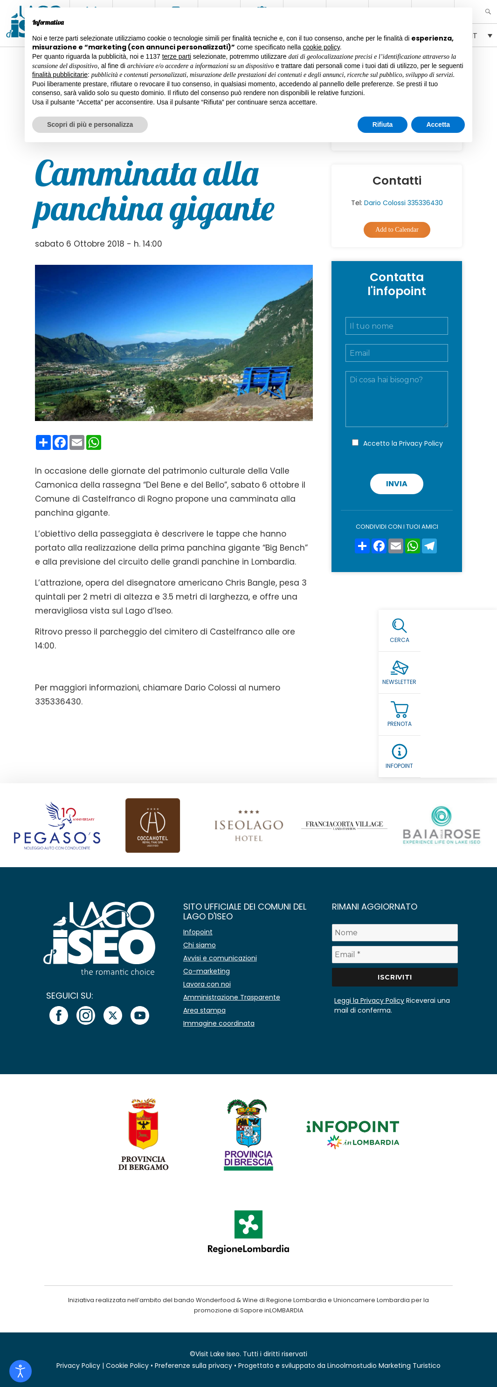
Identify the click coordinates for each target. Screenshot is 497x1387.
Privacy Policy (421, 443)
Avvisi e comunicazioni (220, 958)
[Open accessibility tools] (20, 1371)
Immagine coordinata (219, 1023)
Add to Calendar (397, 229)
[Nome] (394, 932)
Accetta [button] (438, 124)
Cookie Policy (127, 1365)
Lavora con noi (207, 984)
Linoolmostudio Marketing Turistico (384, 1365)
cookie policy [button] (321, 47)
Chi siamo (199, 945)
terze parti (176, 56)
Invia (396, 483)
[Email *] (394, 954)
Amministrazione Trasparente (231, 997)
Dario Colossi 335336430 (403, 202)
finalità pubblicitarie (60, 74)
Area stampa (204, 1010)
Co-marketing (206, 971)
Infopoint (198, 932)
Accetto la (403, 443)
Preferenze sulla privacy (193, 1365)
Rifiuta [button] (383, 124)
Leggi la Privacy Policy (369, 1000)
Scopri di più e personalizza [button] (90, 124)
